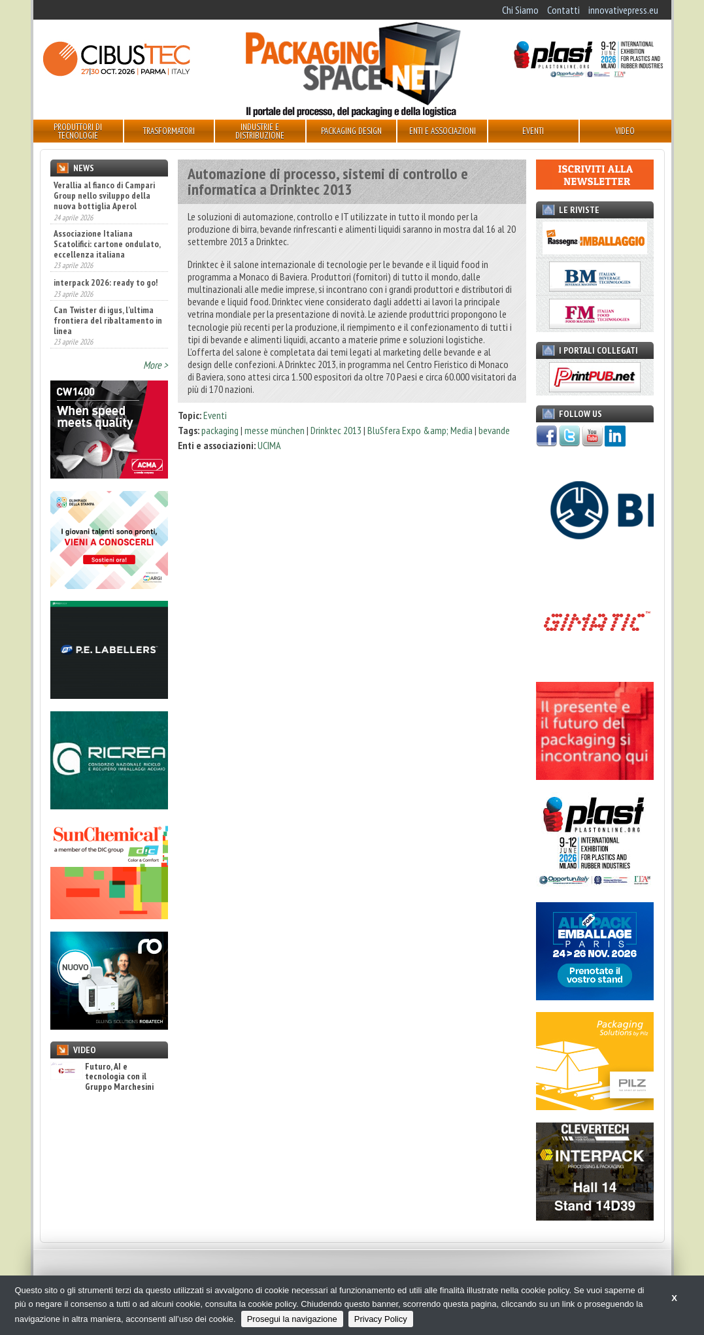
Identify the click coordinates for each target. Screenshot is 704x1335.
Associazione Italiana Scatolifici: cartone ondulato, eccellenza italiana (107, 244)
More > (155, 364)
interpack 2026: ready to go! (106, 282)
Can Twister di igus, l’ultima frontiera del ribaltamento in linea (108, 320)
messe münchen (274, 430)
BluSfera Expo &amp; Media (420, 430)
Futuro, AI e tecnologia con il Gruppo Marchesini (102, 1077)
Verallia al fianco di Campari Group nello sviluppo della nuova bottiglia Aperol (104, 195)
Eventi (215, 415)
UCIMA (269, 445)
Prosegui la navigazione (292, 1319)
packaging (220, 430)
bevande (494, 430)
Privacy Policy (380, 1319)
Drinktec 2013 (335, 430)
